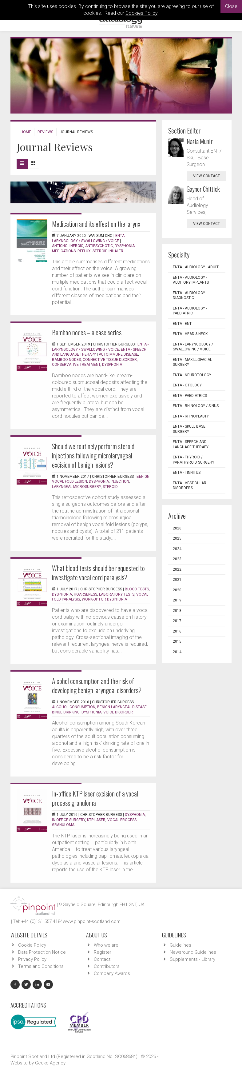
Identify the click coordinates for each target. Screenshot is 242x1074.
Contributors (107, 966)
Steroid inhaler (108, 251)
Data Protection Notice (42, 952)
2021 (177, 579)
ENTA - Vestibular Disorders (189, 485)
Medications (64, 251)
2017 (177, 621)
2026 (177, 528)
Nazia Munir (200, 141)
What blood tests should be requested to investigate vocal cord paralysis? (98, 572)
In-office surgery (68, 820)
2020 (177, 590)
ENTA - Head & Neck (190, 334)
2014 (177, 652)
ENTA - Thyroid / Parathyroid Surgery (193, 460)
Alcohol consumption (73, 707)
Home (26, 132)
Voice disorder (118, 712)
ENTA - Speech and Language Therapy (190, 444)
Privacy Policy (32, 959)
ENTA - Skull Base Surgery (189, 429)
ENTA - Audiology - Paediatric (190, 311)
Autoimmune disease (118, 354)
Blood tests (137, 589)
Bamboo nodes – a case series (86, 332)
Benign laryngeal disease (122, 707)
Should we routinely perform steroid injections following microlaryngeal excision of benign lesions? (93, 455)
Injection (120, 481)
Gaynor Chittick (203, 189)
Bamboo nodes (66, 359)
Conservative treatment (76, 364)
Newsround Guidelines (193, 952)
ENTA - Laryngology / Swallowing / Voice (193, 347)
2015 (177, 641)
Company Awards (112, 973)
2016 (177, 631)
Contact (102, 959)
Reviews (45, 132)
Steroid (110, 487)
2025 (177, 538)
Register (102, 952)
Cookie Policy (32, 945)
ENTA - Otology (187, 385)
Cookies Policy (141, 13)
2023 (177, 559)
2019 (177, 600)
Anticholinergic (67, 246)
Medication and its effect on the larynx (96, 224)
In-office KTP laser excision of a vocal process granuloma (95, 798)
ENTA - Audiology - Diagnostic (190, 295)
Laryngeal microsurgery (76, 487)
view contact (206, 176)
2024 (177, 549)
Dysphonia (125, 246)
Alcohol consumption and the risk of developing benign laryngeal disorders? (96, 685)
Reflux (84, 251)
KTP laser (96, 820)
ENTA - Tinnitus (186, 472)
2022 (177, 569)
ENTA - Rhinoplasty (191, 416)
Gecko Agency (50, 1063)
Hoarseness (85, 594)
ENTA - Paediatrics (190, 395)
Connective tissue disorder (110, 359)
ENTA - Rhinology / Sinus (196, 406)
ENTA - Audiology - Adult (196, 267)
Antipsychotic (99, 246)
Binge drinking (66, 712)
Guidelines (180, 945)
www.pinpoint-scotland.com (92, 921)
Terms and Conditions (41, 966)
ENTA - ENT (182, 323)
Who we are (106, 945)
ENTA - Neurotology (192, 375)
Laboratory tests (116, 594)
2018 (177, 611)
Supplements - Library (192, 959)
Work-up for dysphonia (104, 599)
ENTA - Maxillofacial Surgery (192, 362)
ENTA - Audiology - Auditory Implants (191, 280)
